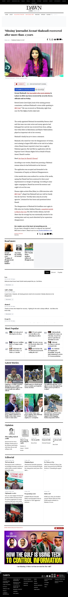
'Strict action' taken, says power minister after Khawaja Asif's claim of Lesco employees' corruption (33, 415)
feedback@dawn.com (45, 230)
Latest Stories (12, 362)
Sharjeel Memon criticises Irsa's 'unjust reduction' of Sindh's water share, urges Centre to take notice (13, 415)
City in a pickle (35, 440)
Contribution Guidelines (6, 582)
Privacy (5, 590)
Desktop (26, 585)
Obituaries (34, 3)
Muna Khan (34, 443)
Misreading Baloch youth (11, 437)
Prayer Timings (27, 579)
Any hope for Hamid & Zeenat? (28, 158)
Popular (60, 272)
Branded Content (17, 589)
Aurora (33, 1)
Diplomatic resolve (10, 493)
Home (6, 14)
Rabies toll (47, 494)
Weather (26, 583)
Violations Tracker (19, 14)
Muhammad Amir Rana (11, 441)
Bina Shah (55, 444)
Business (49, 14)
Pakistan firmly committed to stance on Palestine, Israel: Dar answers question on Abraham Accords (55, 335)
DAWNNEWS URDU (16, 1)
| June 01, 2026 (34, 10)
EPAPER (3, 1)
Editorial (9, 457)
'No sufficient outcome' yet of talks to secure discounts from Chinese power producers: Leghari (53, 387)
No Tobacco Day (49, 462)
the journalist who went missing (38, 93)
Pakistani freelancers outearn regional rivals (54, 344)
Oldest (47, 272)
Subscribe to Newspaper (16, 580)
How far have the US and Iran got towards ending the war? (36, 350)
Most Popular (12, 328)
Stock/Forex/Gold (28, 581)
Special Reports (38, 585)
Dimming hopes (29, 462)
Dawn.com (7, 40)
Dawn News (37, 589)
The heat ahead (9, 462)
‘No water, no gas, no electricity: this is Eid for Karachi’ (36, 344)
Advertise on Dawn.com (16, 587)
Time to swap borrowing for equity (24, 441)
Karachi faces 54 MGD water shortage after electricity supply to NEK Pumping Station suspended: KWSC (52, 415)
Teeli (45, 586)
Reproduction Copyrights (16, 583)
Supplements (57, 1)
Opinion (43, 14)
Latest (11, 14)
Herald (28, 1)
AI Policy (5, 586)
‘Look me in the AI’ (57, 440)
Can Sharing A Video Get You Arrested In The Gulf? (34, 566)
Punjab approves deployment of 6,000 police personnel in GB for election (33, 386)
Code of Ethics (6, 584)
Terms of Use (6, 588)
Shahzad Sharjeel (46, 443)
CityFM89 (39, 1)
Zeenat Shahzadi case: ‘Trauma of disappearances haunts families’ (10, 258)
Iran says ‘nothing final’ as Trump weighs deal (16, 344)
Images (23, 1)
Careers (64, 1)
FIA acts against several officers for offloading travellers (35, 334)
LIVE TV (8, 1)
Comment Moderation (6, 593)
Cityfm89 (46, 582)
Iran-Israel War (30, 14)
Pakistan (37, 14)
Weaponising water (30, 494)
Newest (53, 272)
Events (51, 1)
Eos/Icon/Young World (48, 580)
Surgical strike (46, 440)
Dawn (35, 579)
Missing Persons (18, 233)
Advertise (45, 1)
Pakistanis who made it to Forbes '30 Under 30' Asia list (15, 350)
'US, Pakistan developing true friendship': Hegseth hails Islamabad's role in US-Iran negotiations (55, 352)
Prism (35, 581)
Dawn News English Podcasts (13, 527)
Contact (5, 579)
